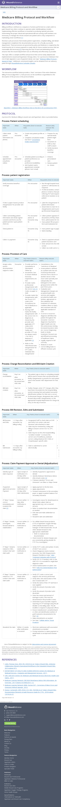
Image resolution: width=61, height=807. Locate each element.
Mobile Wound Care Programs (13, 788)
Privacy (6, 750)
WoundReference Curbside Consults (23, 63)
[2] (33, 340)
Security (6, 748)
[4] (46, 478)
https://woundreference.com (15, 717)
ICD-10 (35, 289)
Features (7, 735)
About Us (7, 741)
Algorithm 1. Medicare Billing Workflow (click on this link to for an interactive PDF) (30, 108)
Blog (5, 746)
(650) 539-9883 (11, 713)
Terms (6, 752)
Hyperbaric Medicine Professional (14, 779)
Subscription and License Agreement (44, 644)
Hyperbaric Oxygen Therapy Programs (16, 790)
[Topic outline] (58, 7)
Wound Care (8, 760)
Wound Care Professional (12, 777)
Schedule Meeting (10, 723)
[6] (37, 616)
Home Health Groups (10, 792)
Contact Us (7, 743)
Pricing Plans (8, 739)
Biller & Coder (8, 781)
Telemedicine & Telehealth (12, 797)
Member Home (9, 758)
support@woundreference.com (16, 715)
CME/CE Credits (9, 764)
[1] (22, 38)
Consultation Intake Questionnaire (32, 141)
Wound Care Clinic (10, 786)
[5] (7, 508)
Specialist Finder (9, 769)
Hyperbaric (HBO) (9, 762)
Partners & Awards (10, 737)
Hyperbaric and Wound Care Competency (17, 799)
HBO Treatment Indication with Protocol (44, 556)
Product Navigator (10, 766)
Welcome (7, 733)
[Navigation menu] (58, 2)
